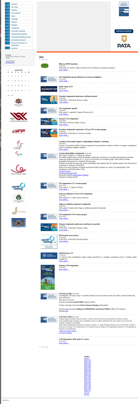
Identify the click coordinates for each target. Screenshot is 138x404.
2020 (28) (87, 371)
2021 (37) (87, 369)
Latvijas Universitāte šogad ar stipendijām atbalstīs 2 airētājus (84, 142)
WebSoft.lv (5, 400)
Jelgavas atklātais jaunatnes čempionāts (75, 204)
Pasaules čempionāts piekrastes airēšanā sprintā (78, 96)
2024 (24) (87, 363)
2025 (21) (87, 361)
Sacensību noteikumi (18, 31)
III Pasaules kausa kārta (68, 235)
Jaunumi (14, 4)
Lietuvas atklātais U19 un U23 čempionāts (76, 194)
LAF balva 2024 (65, 317)
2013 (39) (87, 385)
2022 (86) (87, 367)
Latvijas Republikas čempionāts (72, 153)
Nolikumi (14, 22)
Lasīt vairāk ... (64, 70)
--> (46, 59)
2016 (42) (87, 379)
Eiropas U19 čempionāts (68, 265)
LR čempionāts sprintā (68, 108)
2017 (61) (87, 377)
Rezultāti (14, 25)
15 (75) (86, 393)
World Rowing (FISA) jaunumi (21, 37)
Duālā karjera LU (66, 253)
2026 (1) (87, 359)
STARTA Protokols (64, 171)
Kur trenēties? (16, 13)
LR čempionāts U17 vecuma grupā (73, 183)
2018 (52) (87, 375)
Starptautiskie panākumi (19, 34)
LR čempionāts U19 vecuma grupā (73, 214)
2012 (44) (87, 387)
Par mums (14, 7)
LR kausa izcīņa (65, 294)
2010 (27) (87, 391)
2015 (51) (87, 381)
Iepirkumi (14, 48)
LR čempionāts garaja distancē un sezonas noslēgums (80, 77)
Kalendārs (14, 19)
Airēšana (14, 10)
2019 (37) (87, 373)
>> (28, 70)
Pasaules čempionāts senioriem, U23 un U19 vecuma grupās (83, 129)
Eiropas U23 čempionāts (68, 119)
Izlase (13, 16)
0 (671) (86, 395)
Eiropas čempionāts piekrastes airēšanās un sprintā (79, 224)
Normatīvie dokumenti (18, 40)
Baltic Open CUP (66, 87)
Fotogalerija (15, 28)
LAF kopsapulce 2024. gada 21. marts (74, 339)
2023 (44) (87, 365)
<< (8, 70)
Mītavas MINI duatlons (68, 64)
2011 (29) (87, 389)
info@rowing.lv (9, 62)
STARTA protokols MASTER (68, 173)
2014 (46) (87, 383)
